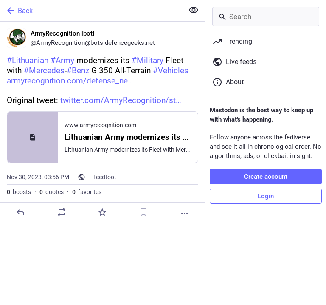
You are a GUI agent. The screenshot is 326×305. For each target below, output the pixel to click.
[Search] (265, 16)
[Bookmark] (143, 212)
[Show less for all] (193, 10)
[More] (185, 213)
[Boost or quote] (61, 212)
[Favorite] (102, 212)
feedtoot (105, 177)
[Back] (91, 10)
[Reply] (20, 212)
